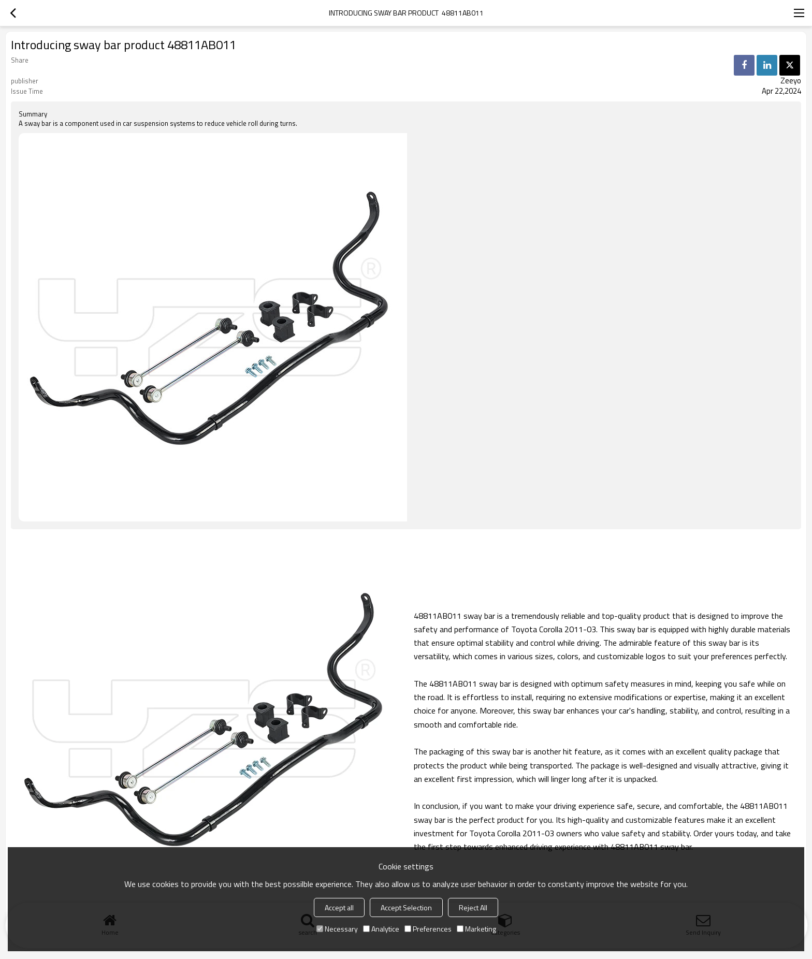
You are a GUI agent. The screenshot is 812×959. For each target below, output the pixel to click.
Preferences (428, 928)
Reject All (473, 907)
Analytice (381, 928)
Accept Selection (406, 907)
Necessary (337, 928)
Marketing (476, 928)
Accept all (339, 907)
